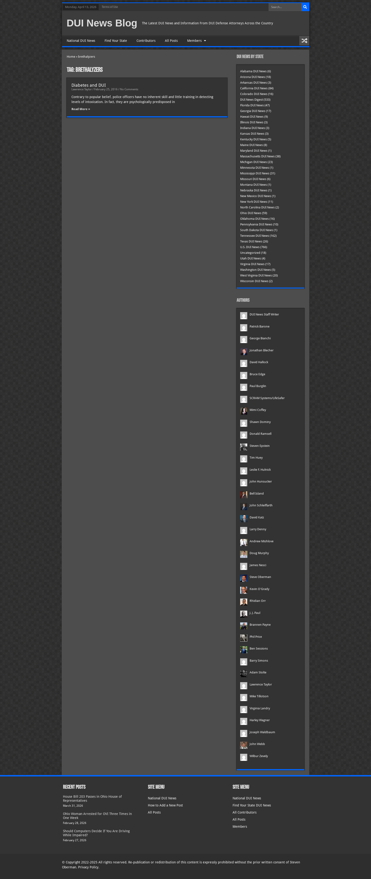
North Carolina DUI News (257, 207)
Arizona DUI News (252, 77)
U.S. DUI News (250, 247)
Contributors (146, 41)
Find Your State (116, 41)
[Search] (305, 7)
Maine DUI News (251, 145)
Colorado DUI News (253, 94)
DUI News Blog (102, 23)
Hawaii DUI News (252, 116)
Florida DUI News (252, 105)
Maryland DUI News (253, 150)
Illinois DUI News (251, 122)
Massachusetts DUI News (257, 156)
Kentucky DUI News (253, 139)
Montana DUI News (253, 184)
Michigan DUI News (253, 162)
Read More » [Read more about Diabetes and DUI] (80, 109)
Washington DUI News (255, 269)
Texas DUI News (251, 241)
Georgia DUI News (252, 111)
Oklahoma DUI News (254, 218)
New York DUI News (253, 201)
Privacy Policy (88, 867)
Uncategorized (250, 252)
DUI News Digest (251, 99)
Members (196, 41)
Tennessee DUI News (254, 235)
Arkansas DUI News (253, 82)
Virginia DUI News (252, 264)
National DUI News (81, 41)
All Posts (171, 41)
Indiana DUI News (252, 128)
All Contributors (244, 812)
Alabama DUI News (253, 71)
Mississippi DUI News (254, 173)
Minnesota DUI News (254, 167)
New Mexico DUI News (255, 196)
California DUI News (254, 88)
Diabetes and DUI (88, 85)
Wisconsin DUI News (254, 281)
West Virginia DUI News (256, 275)
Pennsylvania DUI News (256, 224)
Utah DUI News (250, 258)
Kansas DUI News (252, 133)
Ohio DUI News (250, 213)
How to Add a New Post (165, 805)
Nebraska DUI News (253, 190)
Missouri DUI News (253, 179)
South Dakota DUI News (256, 230)
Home (71, 56)
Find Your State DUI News (252, 805)
